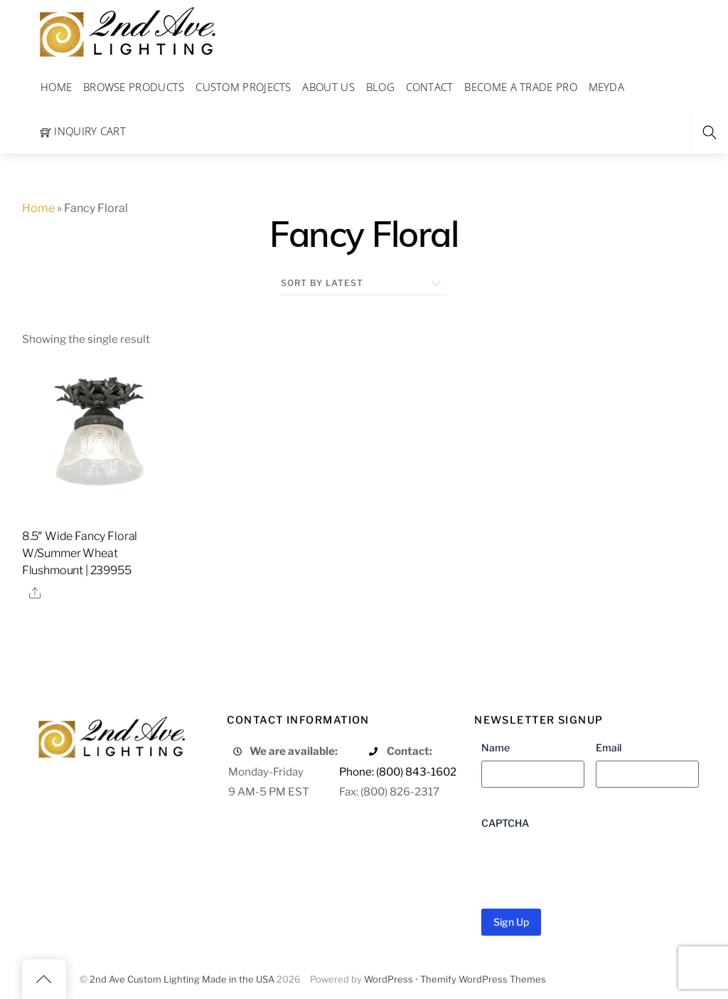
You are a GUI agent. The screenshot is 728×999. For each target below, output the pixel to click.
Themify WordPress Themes (483, 979)
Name (495, 747)
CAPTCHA (505, 823)
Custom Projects (243, 87)
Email (608, 747)
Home (56, 87)
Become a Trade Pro (520, 87)
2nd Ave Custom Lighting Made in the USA (182, 979)
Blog (380, 87)
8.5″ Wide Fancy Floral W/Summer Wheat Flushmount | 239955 (79, 553)
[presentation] (589, 864)
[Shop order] (363, 283)
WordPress (388, 979)
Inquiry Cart (83, 131)
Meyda (607, 87)
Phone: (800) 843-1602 (397, 771)
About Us (328, 87)
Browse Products (134, 87)
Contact (430, 87)
